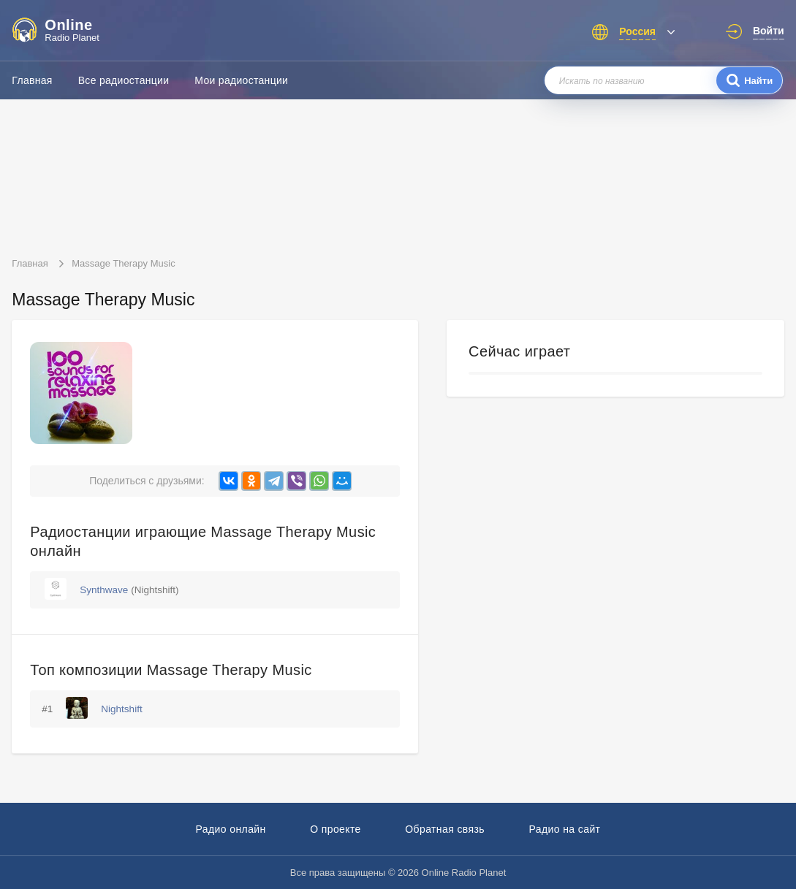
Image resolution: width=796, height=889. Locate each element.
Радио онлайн (231, 829)
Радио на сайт (564, 829)
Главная (32, 80)
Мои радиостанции (241, 80)
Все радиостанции (124, 80)
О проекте (335, 829)
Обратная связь (445, 829)
